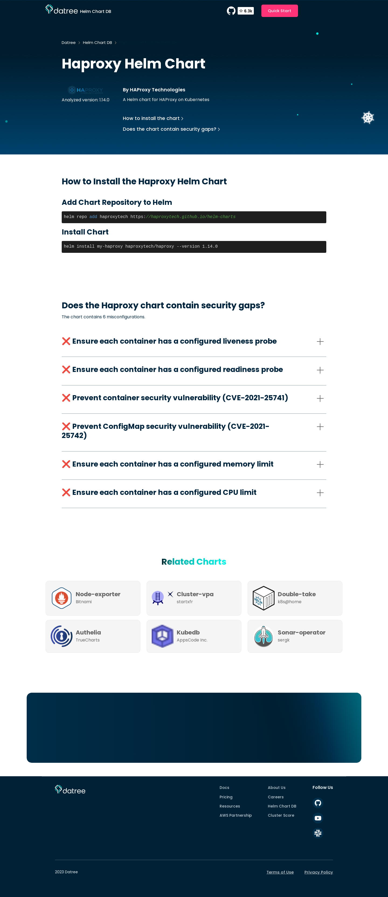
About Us (277, 787)
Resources (230, 806)
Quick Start (279, 10)
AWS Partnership (236, 815)
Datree (69, 42)
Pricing (226, 797)
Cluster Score (281, 815)
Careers (276, 797)
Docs (224, 787)
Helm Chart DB (97, 42)
